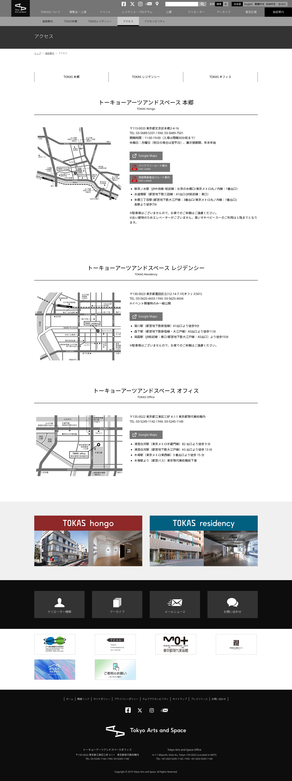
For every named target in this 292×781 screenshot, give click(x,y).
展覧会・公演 (77, 12)
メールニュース (175, 612)
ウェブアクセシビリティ (155, 699)
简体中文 (271, 4)
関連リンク (83, 699)
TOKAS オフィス (220, 77)
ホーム (69, 699)
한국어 (282, 4)
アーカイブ (224, 12)
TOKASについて (50, 12)
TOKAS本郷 (70, 21)
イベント (105, 12)
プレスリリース (199, 699)
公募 (169, 12)
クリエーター (196, 12)
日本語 (237, 4)
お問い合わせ (233, 612)
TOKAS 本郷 (72, 77)
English (248, 4)
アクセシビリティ (155, 21)
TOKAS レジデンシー (146, 77)
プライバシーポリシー (126, 699)
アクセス (128, 21)
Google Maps (148, 156)
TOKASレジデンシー (100, 21)
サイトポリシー (101, 699)
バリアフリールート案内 (153, 167)
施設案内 (278, 12)
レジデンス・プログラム (137, 12)
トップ (37, 53)
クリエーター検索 (59, 612)
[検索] (181, 4)
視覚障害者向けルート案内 (154, 179)
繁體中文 (259, 4)
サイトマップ (179, 699)
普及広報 (251, 12)
